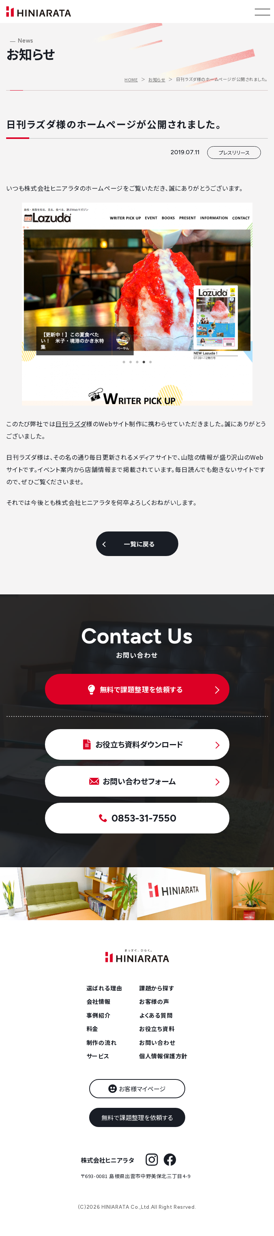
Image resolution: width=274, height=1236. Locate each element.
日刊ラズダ (70, 423)
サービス (98, 1056)
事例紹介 (98, 1015)
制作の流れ (101, 1042)
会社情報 (98, 1001)
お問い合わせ (157, 1042)
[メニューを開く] (262, 11)
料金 (92, 1029)
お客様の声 (154, 1001)
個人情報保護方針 (163, 1056)
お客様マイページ (142, 1088)
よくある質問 (156, 1015)
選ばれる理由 (104, 988)
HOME (131, 79)
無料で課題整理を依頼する (137, 1117)
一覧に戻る (139, 543)
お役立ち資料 (157, 1029)
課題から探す (156, 988)
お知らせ (156, 79)
